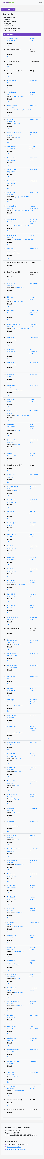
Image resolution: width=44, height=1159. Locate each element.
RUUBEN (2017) (34, 386)
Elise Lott (10, 297)
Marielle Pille (11, 754)
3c (8, 470)
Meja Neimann (12, 860)
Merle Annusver (18, 390)
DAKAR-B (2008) (34, 1072)
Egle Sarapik (11, 283)
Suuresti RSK (10, 286)
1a (8, 76)
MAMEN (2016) (34, 283)
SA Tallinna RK (11, 148)
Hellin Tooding (11, 411)
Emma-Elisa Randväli (14, 324)
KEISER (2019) (33, 169)
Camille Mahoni (12, 146)
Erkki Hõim (10, 338)
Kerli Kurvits (11, 605)
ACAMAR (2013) (34, 105)
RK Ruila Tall (10, 717)
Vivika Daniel (17, 758)
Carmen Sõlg (11, 192)
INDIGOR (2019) (34, 338)
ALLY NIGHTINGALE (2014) (34, 351)
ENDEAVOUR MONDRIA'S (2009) (33, 222)
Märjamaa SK (11, 160)
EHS (8, 83)
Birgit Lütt (10, 119)
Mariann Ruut (11, 727)
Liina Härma (11, 677)
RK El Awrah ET (11, 121)
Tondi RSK (10, 135)
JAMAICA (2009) (34, 742)
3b (8, 154)
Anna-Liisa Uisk (12, 106)
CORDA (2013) (33, 181)
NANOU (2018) (34, 665)
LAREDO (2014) (34, 676)
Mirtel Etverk (11, 922)
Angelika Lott (11, 92)
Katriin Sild (10, 546)
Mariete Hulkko (12, 781)
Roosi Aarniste (11, 988)
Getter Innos (11, 386)
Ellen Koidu (17, 490)
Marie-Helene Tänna (13, 742)
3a (8, 67)
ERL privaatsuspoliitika (14, 1147)
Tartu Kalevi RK (11, 40)
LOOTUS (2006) (34, 1015)
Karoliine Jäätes (12, 523)
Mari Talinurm (11, 715)
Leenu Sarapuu (12, 654)
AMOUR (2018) (34, 1049)
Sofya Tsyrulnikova (13, 1050)
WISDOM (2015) (34, 475)
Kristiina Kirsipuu (12, 617)
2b (8, 672)
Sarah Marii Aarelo (13, 1001)
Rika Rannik (11, 961)
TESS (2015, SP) (34, 411)
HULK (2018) (33, 1061)
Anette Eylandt (12, 80)
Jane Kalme (10, 424)
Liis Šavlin (10, 688)
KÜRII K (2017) (34, 822)
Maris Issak (10, 808)
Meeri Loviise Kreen (13, 849)
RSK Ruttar (10, 679)
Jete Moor (10, 453)
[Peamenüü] (40, 2)
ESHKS (9, 94)
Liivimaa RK (10, 108)
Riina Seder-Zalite (19, 96)
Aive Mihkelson (18, 110)
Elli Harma (10, 311)
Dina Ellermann (25, 196)
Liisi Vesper (10, 700)
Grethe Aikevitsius (28, 110)
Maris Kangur (11, 835)
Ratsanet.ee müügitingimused (16, 1149)
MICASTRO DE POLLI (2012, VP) (33, 702)
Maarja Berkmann (19, 1090)
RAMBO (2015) (34, 192)
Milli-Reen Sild (11, 897)
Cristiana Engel (12, 206)
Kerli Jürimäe (11, 594)
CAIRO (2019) (33, 374)
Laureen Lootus (12, 640)
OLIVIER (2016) (34, 808)
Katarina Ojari (11, 534)
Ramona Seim (11, 936)
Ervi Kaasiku (11, 374)
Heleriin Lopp (11, 399)
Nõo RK (9, 376)
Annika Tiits (17, 644)
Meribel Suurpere (12, 874)
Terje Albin (10, 1073)
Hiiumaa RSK (10, 1088)
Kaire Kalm (17, 137)
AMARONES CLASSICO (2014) (33, 426)
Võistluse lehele (8, 9)
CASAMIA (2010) (34, 922)
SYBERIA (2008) (34, 119)
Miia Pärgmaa (11, 885)
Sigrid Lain (10, 1015)
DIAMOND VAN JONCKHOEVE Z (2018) (34, 313)
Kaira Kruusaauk (12, 486)
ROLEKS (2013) (34, 363)
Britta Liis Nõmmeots (14, 133)
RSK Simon (10, 388)
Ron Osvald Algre (12, 974)
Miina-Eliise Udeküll (19, 585)
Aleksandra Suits (12, 38)
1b (8, 57)
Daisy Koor (10, 249)
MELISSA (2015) (34, 249)
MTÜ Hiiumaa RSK (12, 656)
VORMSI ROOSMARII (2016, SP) (33, 729)
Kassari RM (10, 477)
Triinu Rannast (11, 1086)
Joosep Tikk (11, 475)
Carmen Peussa (12, 158)
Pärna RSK (10, 619)
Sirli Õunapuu (11, 1027)
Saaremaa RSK (11, 401)
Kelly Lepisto (11, 580)
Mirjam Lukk (11, 908)
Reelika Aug (11, 947)
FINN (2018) (33, 715)
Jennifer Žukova (12, 440)
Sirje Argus (17, 196)
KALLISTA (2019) (34, 653)
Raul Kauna (17, 123)
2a (8, 45)
